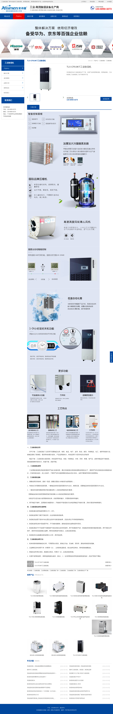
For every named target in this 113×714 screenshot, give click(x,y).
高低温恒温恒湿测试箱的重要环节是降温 (38, 687)
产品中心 (19, 16)
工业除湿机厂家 (54, 570)
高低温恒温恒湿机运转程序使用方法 (79, 691)
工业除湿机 (102, 60)
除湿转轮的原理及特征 (75, 687)
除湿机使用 (33, 515)
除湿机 (42, 451)
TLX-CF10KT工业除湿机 (42, 565)
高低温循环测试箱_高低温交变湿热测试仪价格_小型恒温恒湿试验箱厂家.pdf (42, 698)
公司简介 (83, 1)
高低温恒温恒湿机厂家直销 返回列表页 (80, 694)
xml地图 (109, 1)
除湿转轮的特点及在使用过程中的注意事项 (39, 684)
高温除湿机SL (31, 680)
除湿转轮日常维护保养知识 (77, 698)
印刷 (89, 451)
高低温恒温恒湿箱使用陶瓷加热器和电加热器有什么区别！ (42, 673)
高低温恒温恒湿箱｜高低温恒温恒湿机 (80, 666)
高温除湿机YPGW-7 (75, 677)
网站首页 (7, 16)
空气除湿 (63, 502)
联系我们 (77, 16)
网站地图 (101, 1)
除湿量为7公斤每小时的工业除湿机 (79, 673)
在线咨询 (106, 99)
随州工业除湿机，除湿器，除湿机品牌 (80, 669)
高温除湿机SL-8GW (75, 684)
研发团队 (92, 1)
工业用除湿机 (33, 470)
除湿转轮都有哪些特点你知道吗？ (36, 677)
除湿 (41, 459)
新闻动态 (65, 16)
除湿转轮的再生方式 (33, 694)
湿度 (93, 473)
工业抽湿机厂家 (71, 570)
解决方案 (30, 16)
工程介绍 (33, 107)
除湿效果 (60, 515)
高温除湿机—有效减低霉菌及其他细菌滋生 (39, 666)
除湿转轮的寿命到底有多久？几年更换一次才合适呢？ (42, 691)
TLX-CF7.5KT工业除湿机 (42, 562)
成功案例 (42, 16)
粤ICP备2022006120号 (71, 710)
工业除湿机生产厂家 (82, 570)
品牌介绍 (53, 16)
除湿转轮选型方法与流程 (76, 680)
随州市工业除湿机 (32, 669)
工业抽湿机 (62, 570)
